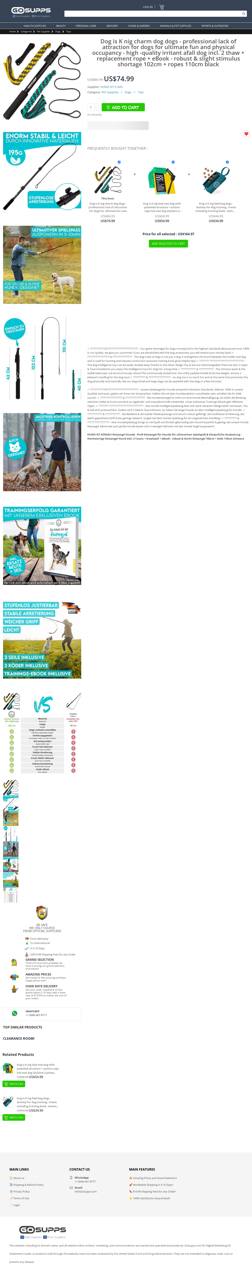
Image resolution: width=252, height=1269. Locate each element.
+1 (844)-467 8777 (36, 1015)
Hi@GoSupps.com (86, 1191)
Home (12, 31)
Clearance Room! (19, 1038)
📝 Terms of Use (19, 1198)
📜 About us (16, 1178)
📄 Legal (14, 1205)
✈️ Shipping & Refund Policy (26, 1185)
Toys (68, 31)
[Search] (154, 14)
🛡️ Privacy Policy (19, 1191)
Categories (26, 31)
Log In (148, 7)
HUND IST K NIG (112, 87)
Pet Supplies (43, 31)
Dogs (58, 31)
